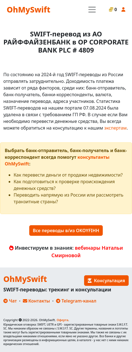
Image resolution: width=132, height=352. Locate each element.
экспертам (115, 128)
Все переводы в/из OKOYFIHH (66, 230)
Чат (10, 301)
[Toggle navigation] (92, 9)
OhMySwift (28, 9)
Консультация (106, 280)
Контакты (36, 301)
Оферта (62, 320)
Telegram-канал (76, 301)
